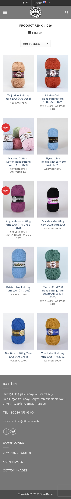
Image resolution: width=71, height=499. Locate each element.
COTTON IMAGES (15, 470)
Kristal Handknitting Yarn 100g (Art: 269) (18, 289)
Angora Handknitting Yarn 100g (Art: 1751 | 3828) (18, 224)
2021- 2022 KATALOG (17, 453)
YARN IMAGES (13, 461)
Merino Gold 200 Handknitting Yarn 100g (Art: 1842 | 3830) (53, 292)
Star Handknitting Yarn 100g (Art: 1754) (18, 355)
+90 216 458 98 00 (21, 412)
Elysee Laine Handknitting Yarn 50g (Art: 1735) (53, 162)
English (42, 3)
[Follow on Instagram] (27, 3)
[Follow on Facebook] (23, 3)
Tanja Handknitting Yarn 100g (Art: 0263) (18, 97)
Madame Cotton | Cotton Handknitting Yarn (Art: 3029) (18, 162)
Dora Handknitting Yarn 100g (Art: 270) (53, 223)
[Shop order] (35, 43)
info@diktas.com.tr (27, 421)
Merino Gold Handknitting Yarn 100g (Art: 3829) (53, 99)
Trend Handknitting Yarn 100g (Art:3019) (52, 355)
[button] (5, 12)
